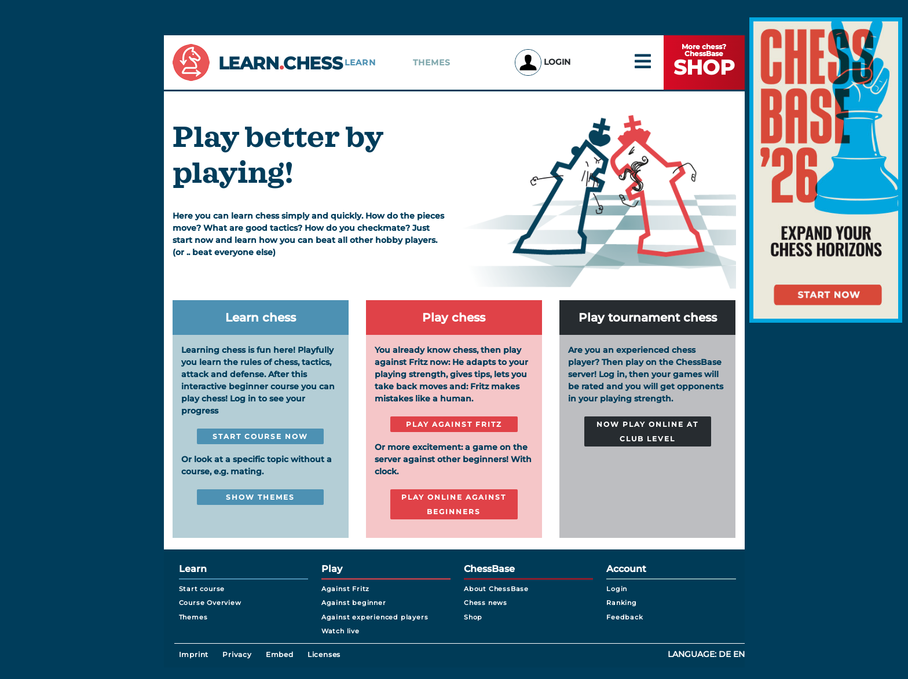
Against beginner (353, 603)
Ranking (621, 603)
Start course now (260, 436)
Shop (473, 617)
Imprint (194, 654)
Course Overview (210, 603)
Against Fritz (345, 589)
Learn (360, 62)
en (739, 654)
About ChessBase (496, 589)
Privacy (237, 654)
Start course (202, 589)
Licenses (323, 654)
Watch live (340, 631)
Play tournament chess (648, 317)
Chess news (485, 603)
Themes (432, 62)
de (725, 654)
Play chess (453, 317)
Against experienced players (375, 617)
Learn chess (260, 317)
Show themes (260, 497)
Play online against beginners (453, 504)
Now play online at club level (647, 431)
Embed (280, 654)
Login (542, 62)
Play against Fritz (454, 424)
